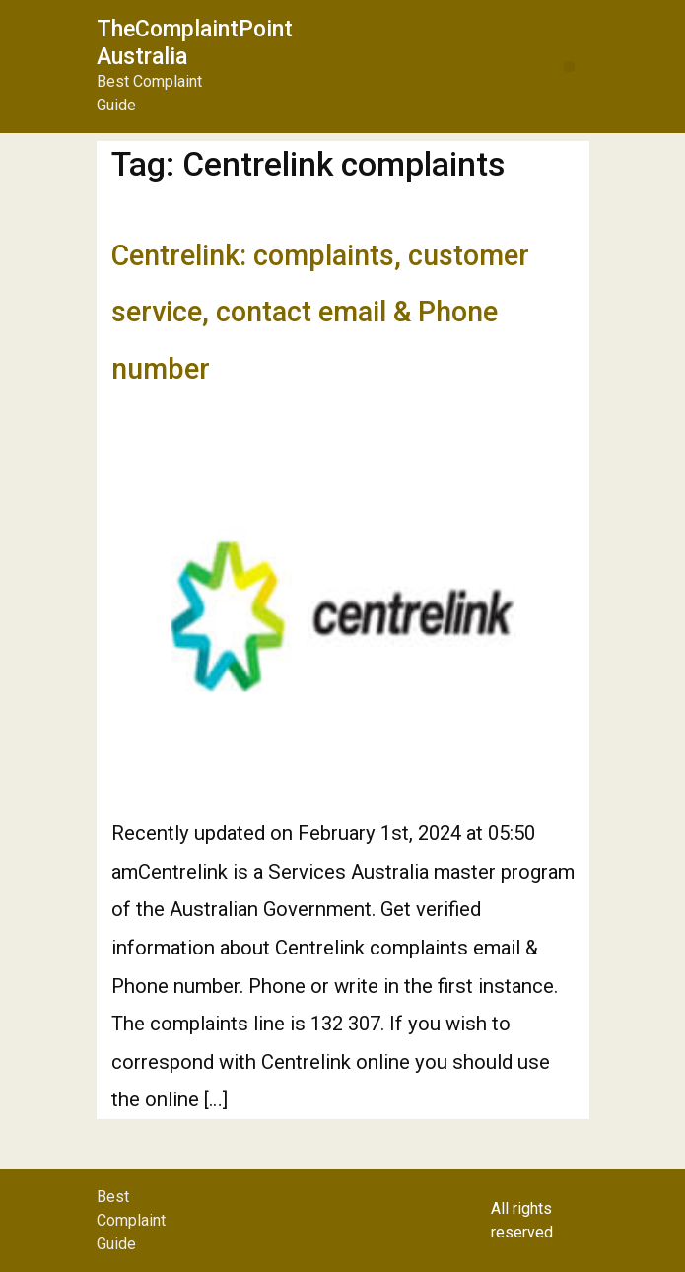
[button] (569, 66)
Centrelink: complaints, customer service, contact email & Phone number (320, 312)
